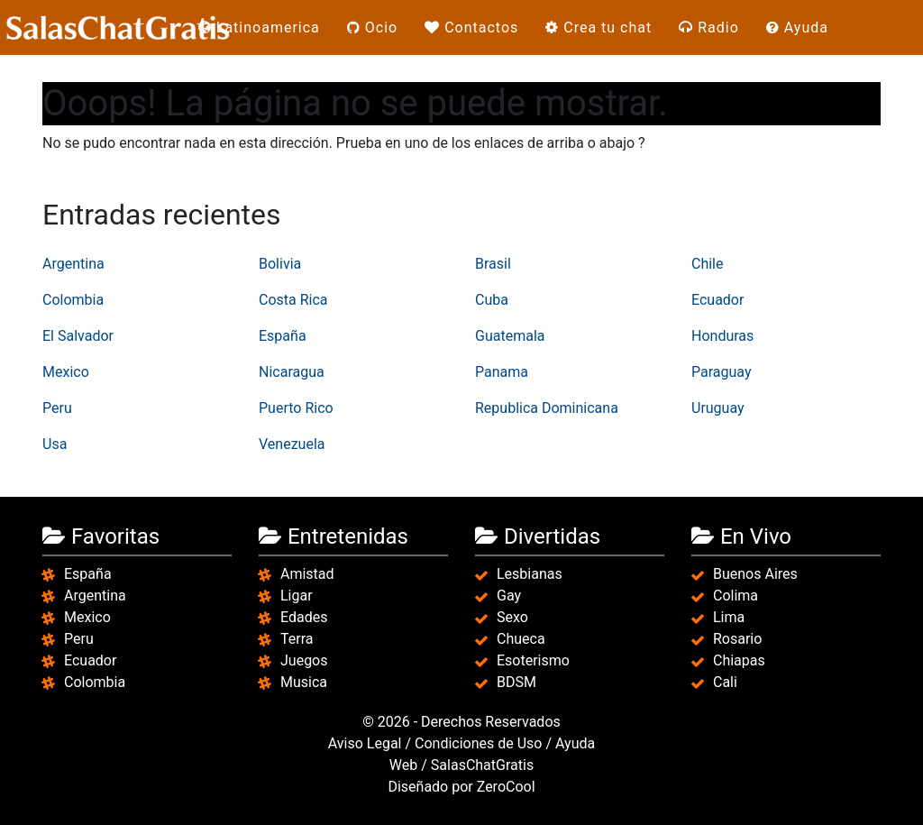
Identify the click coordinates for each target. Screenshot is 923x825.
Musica (303, 682)
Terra (297, 638)
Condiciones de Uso (478, 743)
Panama (501, 371)
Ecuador (717, 299)
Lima (729, 617)
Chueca (521, 638)
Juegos (304, 660)
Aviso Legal (365, 743)
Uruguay (718, 408)
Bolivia (280, 263)
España (282, 335)
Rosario (737, 638)
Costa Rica (293, 299)
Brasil (493, 263)
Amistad (307, 573)
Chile (707, 263)
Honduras (722, 335)
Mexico (65, 371)
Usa (54, 444)
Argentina (73, 263)
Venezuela (291, 444)
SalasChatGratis (482, 765)
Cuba (491, 299)
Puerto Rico (296, 408)
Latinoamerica (259, 27)
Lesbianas (529, 573)
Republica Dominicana (546, 408)
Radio (709, 27)
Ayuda (797, 27)
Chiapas (739, 660)
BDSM (516, 682)
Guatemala (509, 335)
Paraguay (721, 371)
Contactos (471, 27)
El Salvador (78, 335)
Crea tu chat (598, 27)
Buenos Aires (755, 573)
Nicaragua (291, 371)
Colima (735, 595)
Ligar (296, 595)
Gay (509, 595)
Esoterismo (533, 660)
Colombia (73, 299)
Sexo (512, 617)
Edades (303, 617)
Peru (57, 408)
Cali (725, 682)
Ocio (372, 27)
